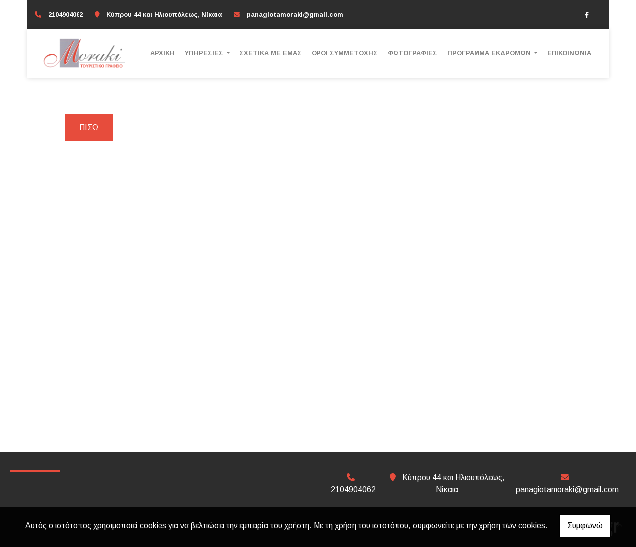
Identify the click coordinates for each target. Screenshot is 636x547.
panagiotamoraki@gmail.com (295, 14)
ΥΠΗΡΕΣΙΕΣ (205, 53)
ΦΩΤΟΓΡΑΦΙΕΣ (412, 53)
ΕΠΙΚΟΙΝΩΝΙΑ (569, 53)
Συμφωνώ (585, 525)
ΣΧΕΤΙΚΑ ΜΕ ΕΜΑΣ (270, 53)
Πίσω (89, 127)
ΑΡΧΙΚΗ (162, 53)
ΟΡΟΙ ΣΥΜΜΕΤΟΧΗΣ (345, 53)
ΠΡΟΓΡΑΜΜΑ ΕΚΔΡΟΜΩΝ (490, 53)
